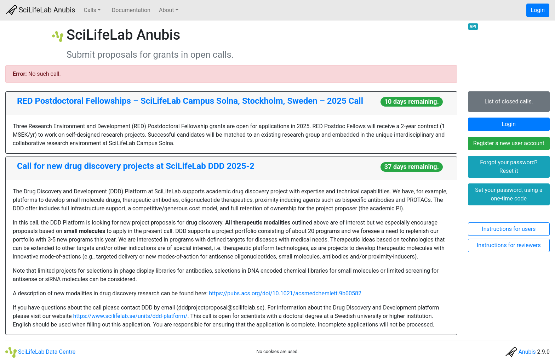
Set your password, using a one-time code (508, 194)
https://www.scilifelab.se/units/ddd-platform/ (130, 316)
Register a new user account (508, 143)
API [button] (472, 26)
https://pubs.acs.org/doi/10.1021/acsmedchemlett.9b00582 (285, 293)
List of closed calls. (509, 101)
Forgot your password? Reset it (508, 166)
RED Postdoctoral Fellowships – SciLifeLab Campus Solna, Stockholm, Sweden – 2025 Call (190, 101)
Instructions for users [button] (509, 229)
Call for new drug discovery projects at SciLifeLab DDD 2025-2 (135, 166)
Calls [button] (90, 10)
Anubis (527, 351)
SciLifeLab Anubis (40, 10)
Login (538, 10)
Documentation (131, 10)
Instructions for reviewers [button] (509, 245)
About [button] (166, 10)
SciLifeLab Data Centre (40, 351)
